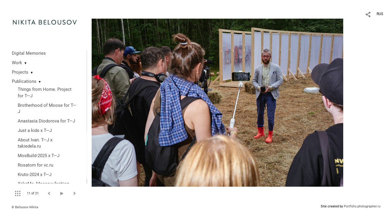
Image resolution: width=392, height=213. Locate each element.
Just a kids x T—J (35, 130)
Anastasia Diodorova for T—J (46, 121)
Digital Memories (29, 53)
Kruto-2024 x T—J (34, 174)
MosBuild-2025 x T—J (38, 155)
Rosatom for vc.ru (35, 165)
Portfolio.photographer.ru (362, 206)
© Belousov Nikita (25, 207)
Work (17, 62)
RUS (380, 14)
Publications (24, 81)
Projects (20, 72)
